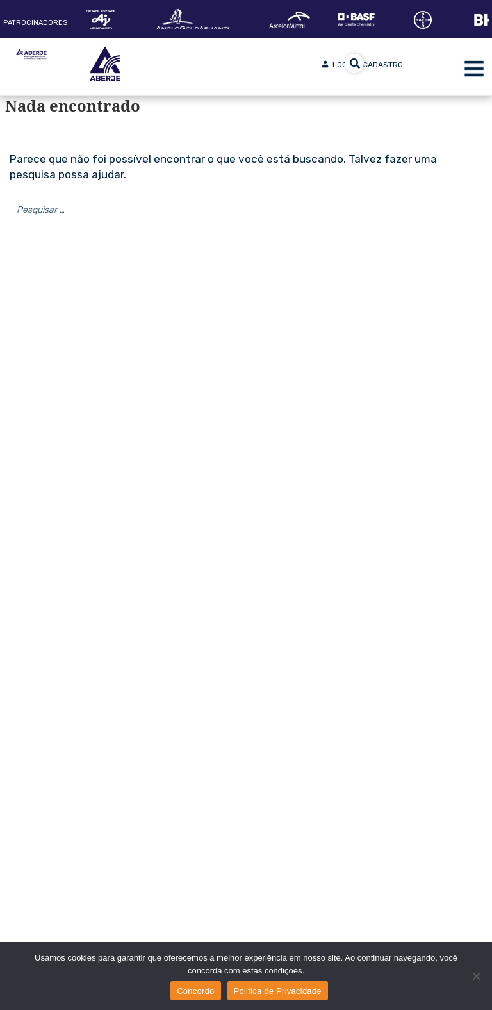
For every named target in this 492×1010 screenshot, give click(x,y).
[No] (476, 976)
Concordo (195, 991)
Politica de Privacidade (278, 991)
